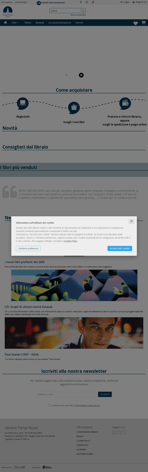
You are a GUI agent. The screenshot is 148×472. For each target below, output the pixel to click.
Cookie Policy (70, 241)
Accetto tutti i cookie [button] (120, 248)
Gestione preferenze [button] (28, 248)
